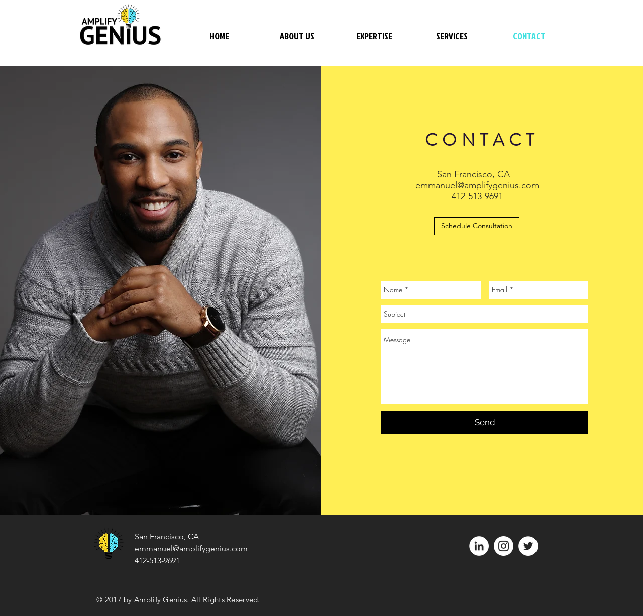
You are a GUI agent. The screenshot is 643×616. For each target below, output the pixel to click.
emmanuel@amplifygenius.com (477, 185)
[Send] (484, 422)
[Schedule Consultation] (476, 226)
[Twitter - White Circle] (528, 546)
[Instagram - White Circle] (503, 546)
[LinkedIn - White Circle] (479, 546)
